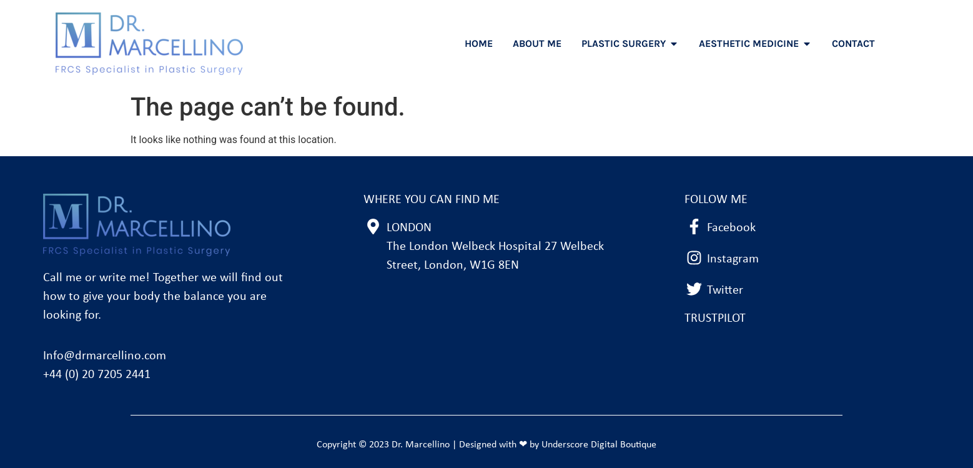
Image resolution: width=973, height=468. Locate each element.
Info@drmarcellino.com (104, 356)
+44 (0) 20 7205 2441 (97, 375)
